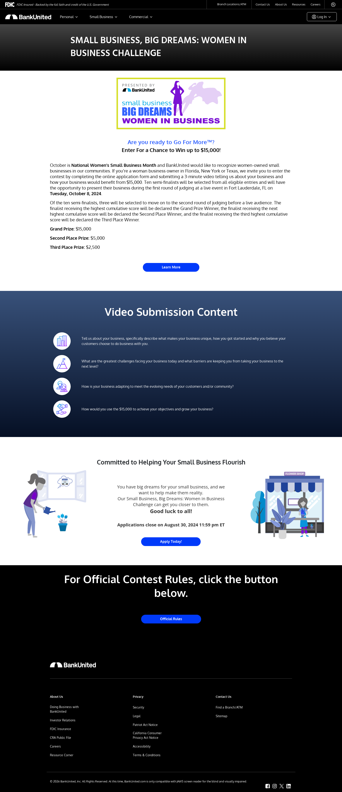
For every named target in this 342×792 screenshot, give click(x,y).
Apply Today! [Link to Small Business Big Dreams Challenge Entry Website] (171, 541)
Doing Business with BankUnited (64, 709)
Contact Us (263, 4)
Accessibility (141, 746)
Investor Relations (62, 720)
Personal (67, 17)
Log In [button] (322, 17)
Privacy (138, 696)
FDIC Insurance (60, 729)
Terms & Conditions (147, 755)
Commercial (138, 17)
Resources (298, 4)
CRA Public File (60, 737)
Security (138, 707)
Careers (315, 4)
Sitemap (221, 716)
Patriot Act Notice (145, 725)
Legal (136, 716)
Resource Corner (61, 755)
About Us (281, 4)
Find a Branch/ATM (229, 707)
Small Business (101, 17)
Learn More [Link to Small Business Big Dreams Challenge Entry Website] (171, 267)
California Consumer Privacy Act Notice (147, 735)
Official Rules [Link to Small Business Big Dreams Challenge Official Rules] (171, 619)
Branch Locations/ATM (231, 4)
